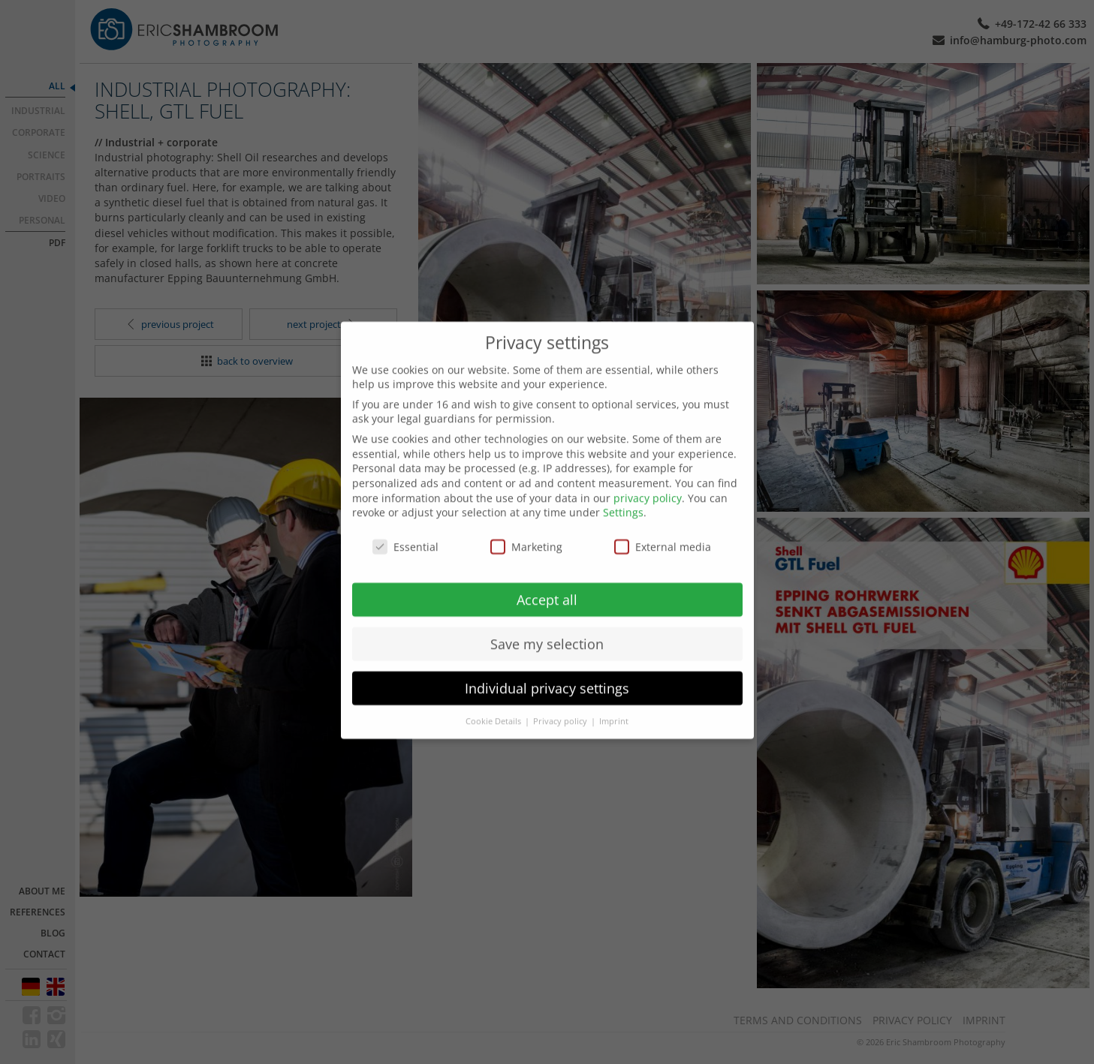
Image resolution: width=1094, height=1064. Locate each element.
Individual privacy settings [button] (547, 673)
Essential (405, 531)
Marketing (526, 531)
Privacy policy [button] (561, 706)
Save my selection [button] (547, 629)
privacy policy (647, 483)
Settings (623, 497)
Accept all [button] (547, 585)
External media (662, 531)
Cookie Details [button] (494, 706)
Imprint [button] (613, 706)
